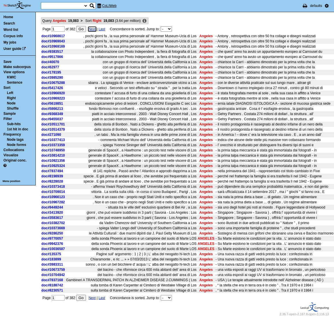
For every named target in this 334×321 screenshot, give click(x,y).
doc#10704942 (53, 275)
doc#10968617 (53, 36)
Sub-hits (14, 124)
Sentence (14, 82)
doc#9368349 (52, 114)
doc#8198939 (52, 176)
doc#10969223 (53, 98)
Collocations (13, 150)
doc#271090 (51, 135)
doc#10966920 (53, 93)
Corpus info (13, 36)
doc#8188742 (52, 285)
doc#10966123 (53, 197)
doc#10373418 (53, 187)
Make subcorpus (17, 67)
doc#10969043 (53, 41)
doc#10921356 (53, 161)
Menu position (11, 181)
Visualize (10, 155)
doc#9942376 (52, 244)
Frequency (12, 134)
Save (7, 62)
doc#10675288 (53, 83)
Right (11, 98)
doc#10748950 (53, 150)
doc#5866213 (52, 109)
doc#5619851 (52, 104)
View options (14, 72)
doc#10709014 (53, 192)
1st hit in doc (17, 129)
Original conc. (15, 160)
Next (92, 29)
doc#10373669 (53, 228)
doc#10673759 (53, 270)
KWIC (11, 77)
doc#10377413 (53, 140)
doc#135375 (51, 254)
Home (8, 17)
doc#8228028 (52, 181)
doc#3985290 (52, 78)
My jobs (9, 42)
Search (9, 23)
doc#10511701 (53, 124)
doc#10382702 (53, 223)
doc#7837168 (52, 280)
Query (60, 21)
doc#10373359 (53, 145)
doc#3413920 (52, 213)
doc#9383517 (52, 52)
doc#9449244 (52, 207)
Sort (6, 88)
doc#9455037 (52, 119)
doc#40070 (50, 62)
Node (11, 103)
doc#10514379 (53, 129)
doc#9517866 (52, 57)
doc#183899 (51, 259)
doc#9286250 (52, 233)
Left (10, 93)
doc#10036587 (53, 249)
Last (102, 29)
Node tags (15, 140)
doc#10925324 (53, 166)
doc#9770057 (52, 238)
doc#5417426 (52, 88)
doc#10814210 (53, 155)
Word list (10, 30)
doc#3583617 (52, 218)
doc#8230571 (52, 290)
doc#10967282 (53, 202)
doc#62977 (50, 67)
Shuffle (13, 108)
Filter (7, 119)
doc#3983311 (52, 264)
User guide (12, 49)
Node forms (16, 145)
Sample (9, 114)
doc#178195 (51, 72)
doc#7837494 (52, 171)
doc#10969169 (53, 46)
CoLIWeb (109, 6)
